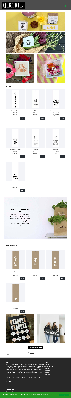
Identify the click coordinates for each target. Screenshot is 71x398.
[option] (15, 104)
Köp (22, 118)
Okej (63, 395)
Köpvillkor (47, 374)
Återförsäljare (48, 364)
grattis (15, 271)
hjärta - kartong (15, 304)
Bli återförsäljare (49, 366)
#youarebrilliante (15, 110)
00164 (35, 110)
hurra (55, 271)
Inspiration (47, 368)
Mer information (44, 394)
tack (36, 271)
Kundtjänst (47, 370)
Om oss (47, 372)
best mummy (56, 149)
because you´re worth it (15, 149)
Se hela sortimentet (35, 347)
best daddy (35, 149)
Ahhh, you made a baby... (56, 110)
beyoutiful (15, 183)
